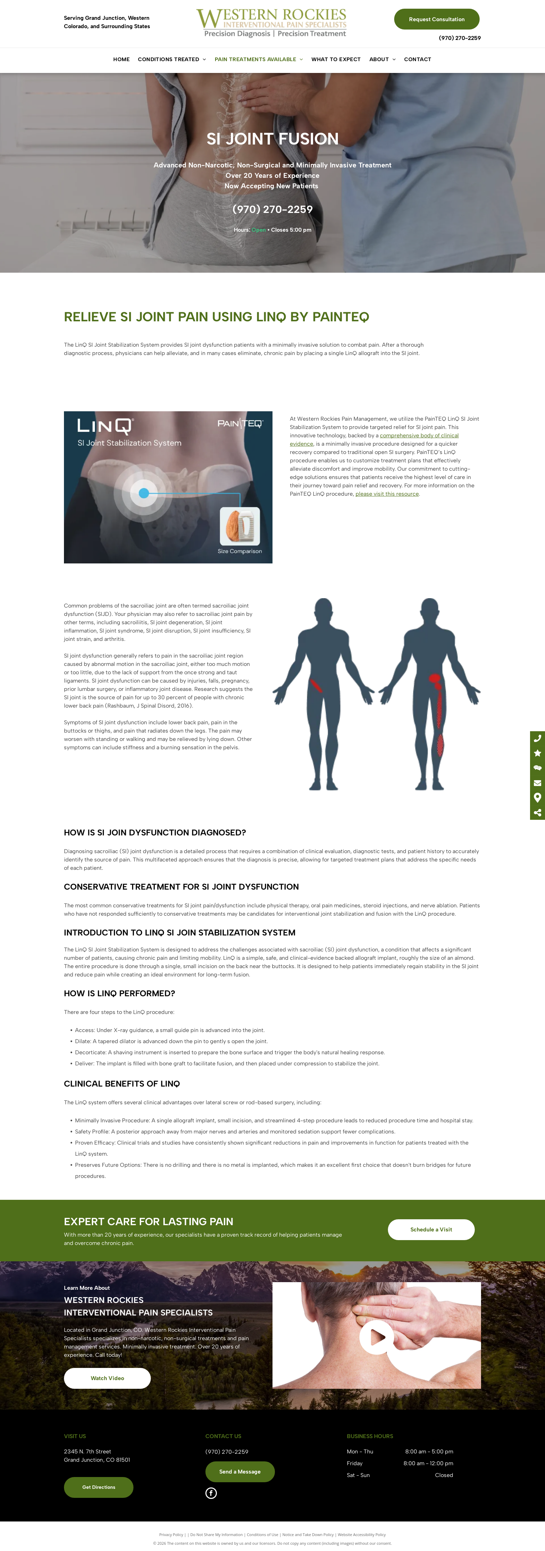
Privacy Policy (171, 1534)
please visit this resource (387, 493)
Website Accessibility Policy (362, 1534)
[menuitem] (121, 59)
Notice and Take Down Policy (308, 1534)
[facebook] (211, 1494)
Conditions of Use (262, 1534)
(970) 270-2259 (460, 38)
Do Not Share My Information (216, 1534)
